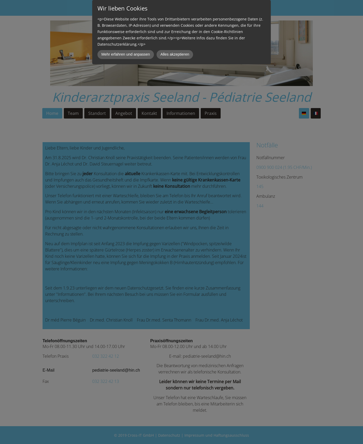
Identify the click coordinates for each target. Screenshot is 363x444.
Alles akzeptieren (174, 54)
